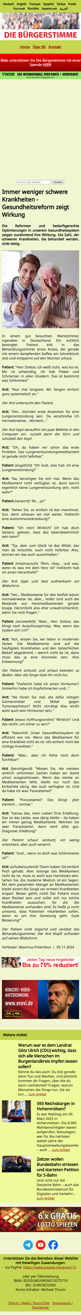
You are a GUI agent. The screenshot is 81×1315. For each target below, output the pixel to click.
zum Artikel (37, 1094)
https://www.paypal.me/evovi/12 (49, 1267)
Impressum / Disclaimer (52, 1305)
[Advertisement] (40, 123)
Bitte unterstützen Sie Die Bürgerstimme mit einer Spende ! (41, 62)
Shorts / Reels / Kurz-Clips (29, 1303)
